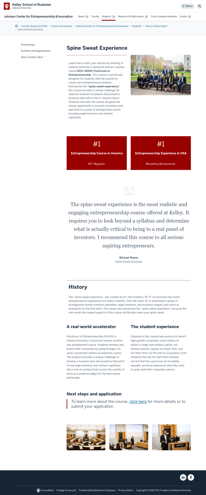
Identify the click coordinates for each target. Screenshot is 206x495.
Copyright (141, 490)
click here (138, 401)
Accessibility (47, 490)
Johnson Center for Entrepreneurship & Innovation (38, 16)
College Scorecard (66, 490)
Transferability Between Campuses (97, 490)
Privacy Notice (125, 490)
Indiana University (181, 490)
